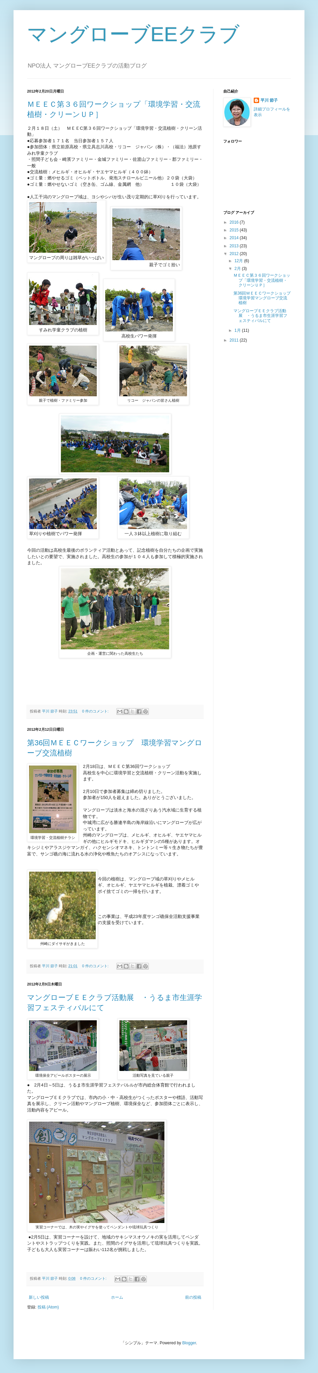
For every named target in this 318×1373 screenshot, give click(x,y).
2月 (238, 268)
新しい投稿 (39, 1297)
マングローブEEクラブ (133, 34)
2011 (235, 340)
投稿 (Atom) (48, 1307)
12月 (239, 260)
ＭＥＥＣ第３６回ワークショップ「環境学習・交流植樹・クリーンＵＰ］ (261, 280)
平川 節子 (269, 100)
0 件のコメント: (96, 711)
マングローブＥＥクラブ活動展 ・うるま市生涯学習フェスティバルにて (260, 315)
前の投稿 (193, 1297)
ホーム (117, 1297)
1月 (238, 330)
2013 (235, 246)
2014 (235, 237)
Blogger (189, 1343)
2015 (235, 230)
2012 (235, 253)
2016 (235, 222)
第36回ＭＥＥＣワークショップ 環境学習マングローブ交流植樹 (264, 298)
